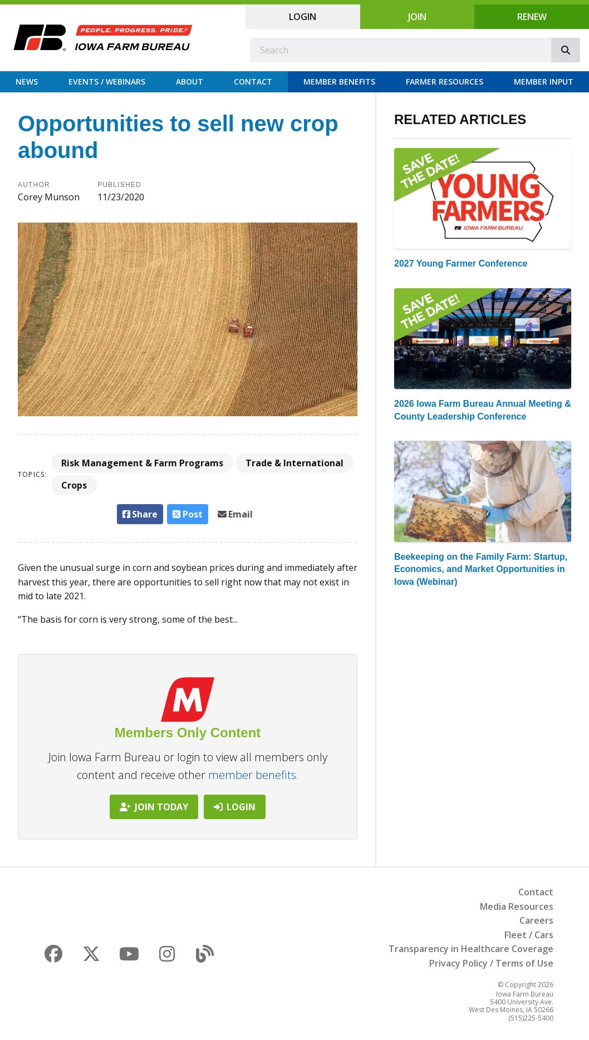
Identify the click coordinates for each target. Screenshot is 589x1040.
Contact (253, 81)
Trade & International (294, 463)
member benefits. (253, 774)
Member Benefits (339, 81)
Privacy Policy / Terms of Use (491, 963)
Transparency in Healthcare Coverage (471, 949)
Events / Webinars (106, 81)
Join (417, 17)
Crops (74, 485)
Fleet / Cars (528, 935)
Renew (532, 17)
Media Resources (516, 906)
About (189, 81)
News (27, 81)
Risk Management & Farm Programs (142, 463)
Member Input (543, 81)
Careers (536, 920)
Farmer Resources (444, 81)
